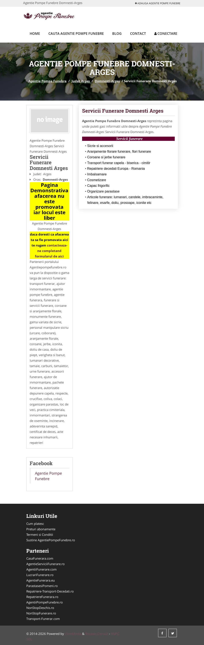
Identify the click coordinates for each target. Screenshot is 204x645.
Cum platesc (35, 523)
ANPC (115, 634)
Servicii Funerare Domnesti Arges (122, 110)
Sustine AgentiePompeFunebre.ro (50, 540)
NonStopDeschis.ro (40, 608)
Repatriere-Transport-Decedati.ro (50, 591)
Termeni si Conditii (39, 534)
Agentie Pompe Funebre (47, 81)
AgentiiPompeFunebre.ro (44, 602)
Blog (117, 33)
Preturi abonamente (40, 529)
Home (35, 33)
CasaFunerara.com (39, 558)
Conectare (165, 33)
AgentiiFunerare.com (41, 569)
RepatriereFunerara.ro (42, 597)
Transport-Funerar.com (43, 619)
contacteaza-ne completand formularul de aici (51, 250)
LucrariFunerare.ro (39, 575)
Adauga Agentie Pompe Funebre (157, 3)
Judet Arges (81, 81)
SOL (29, 639)
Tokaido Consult (96, 634)
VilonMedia (73, 634)
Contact (138, 33)
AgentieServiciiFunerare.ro (45, 564)
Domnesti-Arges (107, 81)
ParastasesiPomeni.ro (42, 586)
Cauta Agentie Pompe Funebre (76, 33)
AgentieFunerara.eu (40, 580)
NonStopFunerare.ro (41, 613)
